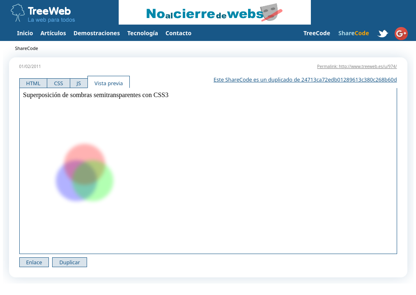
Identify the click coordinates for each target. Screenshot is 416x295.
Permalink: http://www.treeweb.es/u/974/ (357, 66)
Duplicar (69, 262)
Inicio (25, 33)
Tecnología (142, 33)
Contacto (178, 33)
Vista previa (108, 83)
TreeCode (316, 33)
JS (79, 83)
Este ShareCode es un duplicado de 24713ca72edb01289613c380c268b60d (305, 79)
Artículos (53, 33)
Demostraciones (97, 33)
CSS (58, 83)
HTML (33, 83)
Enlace (34, 262)
